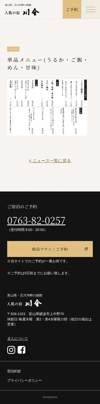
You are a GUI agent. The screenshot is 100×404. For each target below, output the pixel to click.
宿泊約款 (14, 371)
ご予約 (72, 9)
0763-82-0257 (36, 220)
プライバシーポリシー (24, 380)
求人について (17, 338)
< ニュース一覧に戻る (50, 160)
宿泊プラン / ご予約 (50, 249)
